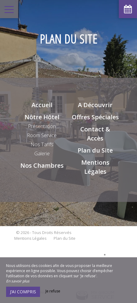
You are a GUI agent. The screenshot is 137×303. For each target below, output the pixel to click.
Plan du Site (95, 150)
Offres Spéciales (95, 117)
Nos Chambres (42, 165)
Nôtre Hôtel (42, 117)
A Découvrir (95, 105)
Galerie (42, 153)
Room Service (42, 135)
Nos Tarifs (42, 144)
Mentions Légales (30, 238)
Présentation (42, 126)
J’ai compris (23, 292)
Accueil (42, 105)
